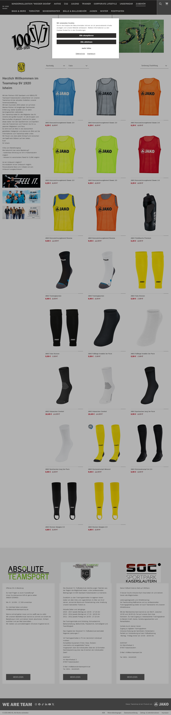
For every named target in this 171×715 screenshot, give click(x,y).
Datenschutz (80, 54)
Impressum (91, 54)
